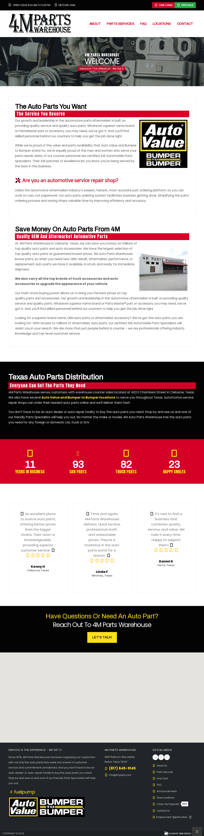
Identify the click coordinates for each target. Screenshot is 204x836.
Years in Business (30, 472)
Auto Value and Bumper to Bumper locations (78, 397)
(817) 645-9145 (64, 5)
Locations (162, 24)
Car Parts (77, 472)
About (95, 24)
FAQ (143, 24)
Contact (185, 24)
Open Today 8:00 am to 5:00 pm (29, 5)
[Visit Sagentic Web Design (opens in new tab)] (177, 833)
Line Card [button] (164, 5)
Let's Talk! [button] (102, 637)
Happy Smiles (174, 472)
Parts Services (120, 24)
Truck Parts (126, 472)
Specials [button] (185, 5)
